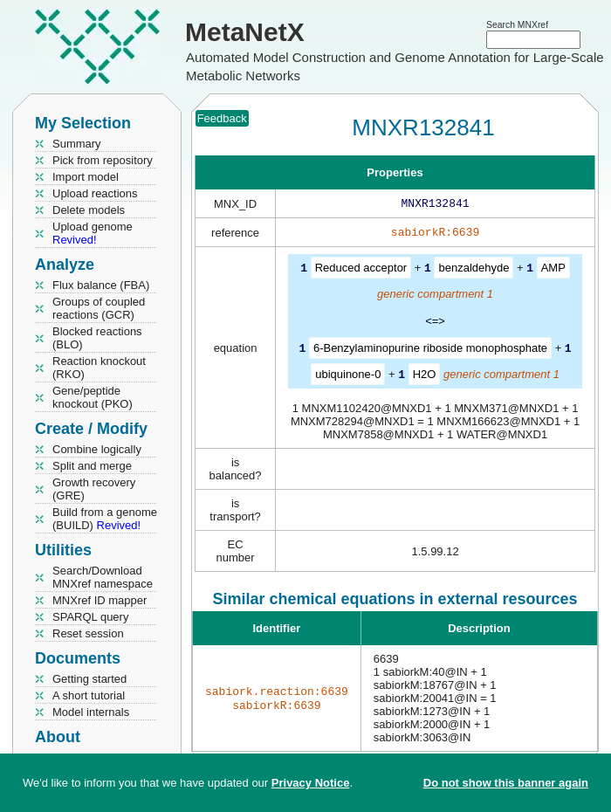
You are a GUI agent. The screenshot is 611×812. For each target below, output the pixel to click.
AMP (553, 271)
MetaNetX (245, 31)
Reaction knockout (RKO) (99, 367)
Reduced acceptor (361, 271)
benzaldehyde (473, 271)
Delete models (88, 210)
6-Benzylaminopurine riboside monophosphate (430, 350)
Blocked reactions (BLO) (97, 338)
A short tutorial (88, 695)
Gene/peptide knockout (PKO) (92, 397)
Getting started (89, 678)
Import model (85, 176)
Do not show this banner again (505, 782)
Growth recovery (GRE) (93, 489)
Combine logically (96, 449)
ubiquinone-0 (348, 375)
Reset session (88, 633)
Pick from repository (102, 160)
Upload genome (92, 233)
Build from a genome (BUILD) (104, 519)
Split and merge (92, 465)
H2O (424, 375)
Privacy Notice (310, 782)
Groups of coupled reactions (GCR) (98, 308)
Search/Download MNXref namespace (102, 577)
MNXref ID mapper (99, 600)
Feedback (222, 118)
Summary (76, 143)
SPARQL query (90, 616)
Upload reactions (95, 193)
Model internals (90, 712)
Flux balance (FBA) (100, 285)
